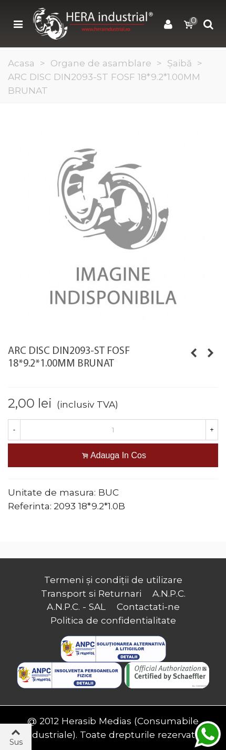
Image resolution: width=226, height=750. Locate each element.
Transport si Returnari (91, 593)
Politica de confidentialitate (113, 620)
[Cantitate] (113, 429)
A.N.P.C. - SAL (76, 606)
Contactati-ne (148, 606)
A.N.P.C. (169, 593)
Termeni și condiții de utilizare (113, 579)
